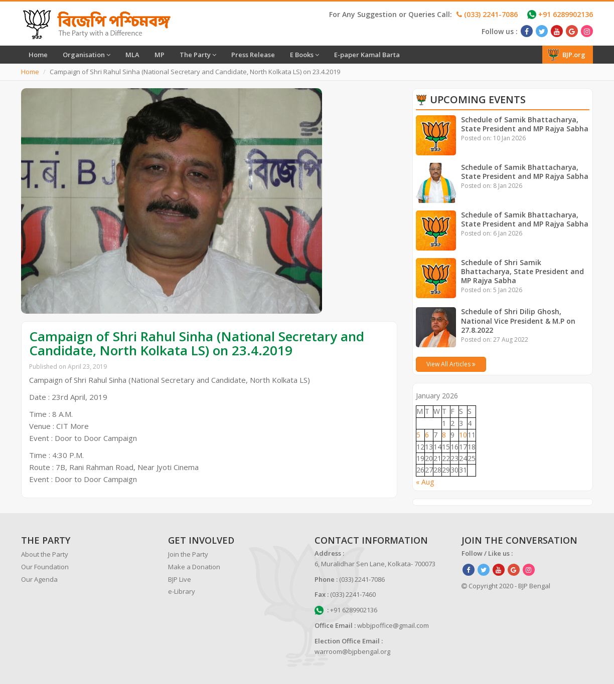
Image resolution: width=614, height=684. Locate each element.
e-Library (181, 591)
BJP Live (179, 579)
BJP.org (566, 55)
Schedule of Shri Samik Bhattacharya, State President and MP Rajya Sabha (522, 271)
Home (38, 54)
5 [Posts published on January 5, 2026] (418, 434)
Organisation (86, 54)
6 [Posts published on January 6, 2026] (427, 434)
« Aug (425, 482)
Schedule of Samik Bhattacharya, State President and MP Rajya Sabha (525, 124)
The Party (198, 54)
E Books (304, 54)
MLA (132, 54)
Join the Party (188, 554)
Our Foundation (45, 566)
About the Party (44, 554)
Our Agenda (39, 579)
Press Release (253, 54)
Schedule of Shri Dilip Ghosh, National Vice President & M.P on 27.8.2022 (518, 320)
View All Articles (451, 364)
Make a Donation (194, 566)
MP (160, 54)
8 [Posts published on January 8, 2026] (444, 434)
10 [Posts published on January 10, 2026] (463, 434)
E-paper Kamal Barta (367, 54)
